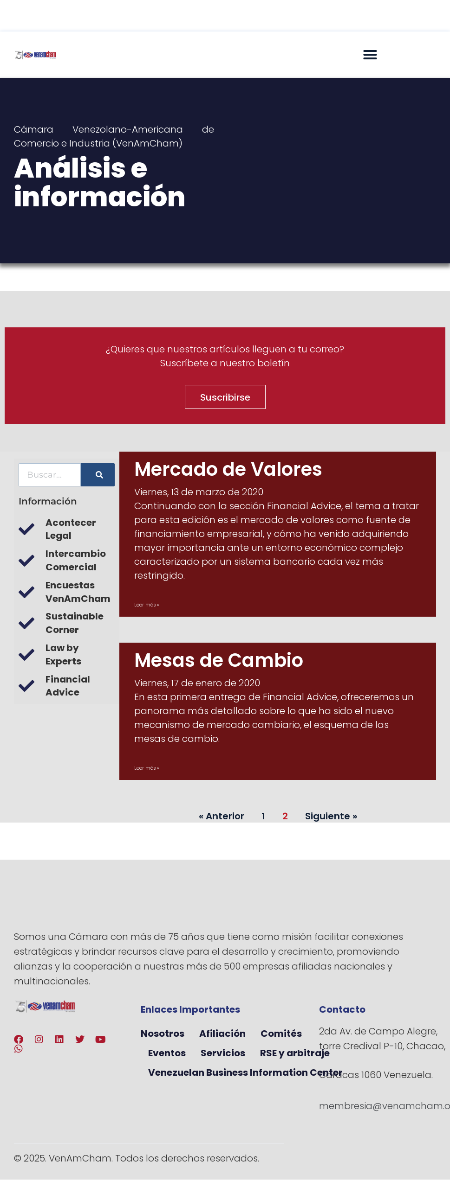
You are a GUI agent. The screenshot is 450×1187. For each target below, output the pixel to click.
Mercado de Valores (228, 469)
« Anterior (221, 816)
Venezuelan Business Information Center (245, 1072)
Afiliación (222, 1033)
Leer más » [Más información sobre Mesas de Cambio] (146, 768)
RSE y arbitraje (295, 1053)
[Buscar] (98, 474)
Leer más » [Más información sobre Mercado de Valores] (146, 604)
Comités (281, 1033)
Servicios (223, 1053)
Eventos (167, 1053)
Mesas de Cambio (218, 660)
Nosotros (162, 1033)
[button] (370, 55)
